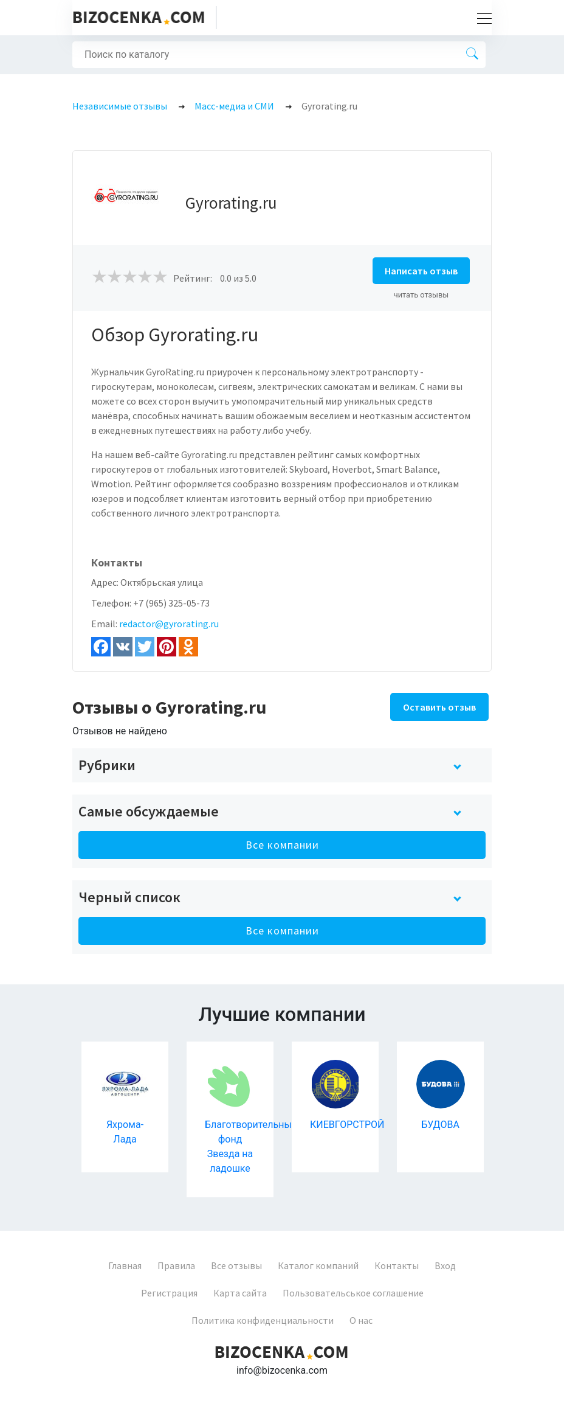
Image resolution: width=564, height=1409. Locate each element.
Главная (125, 1265)
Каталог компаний (318, 1265)
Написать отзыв (421, 271)
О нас (361, 1320)
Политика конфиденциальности (262, 1320)
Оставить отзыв (439, 707)
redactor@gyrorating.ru (169, 624)
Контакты (396, 1265)
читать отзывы (421, 294)
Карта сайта (240, 1293)
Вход (445, 1265)
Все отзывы (236, 1265)
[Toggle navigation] (481, 17)
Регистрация (169, 1293)
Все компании (282, 845)
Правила (176, 1265)
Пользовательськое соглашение (353, 1293)
